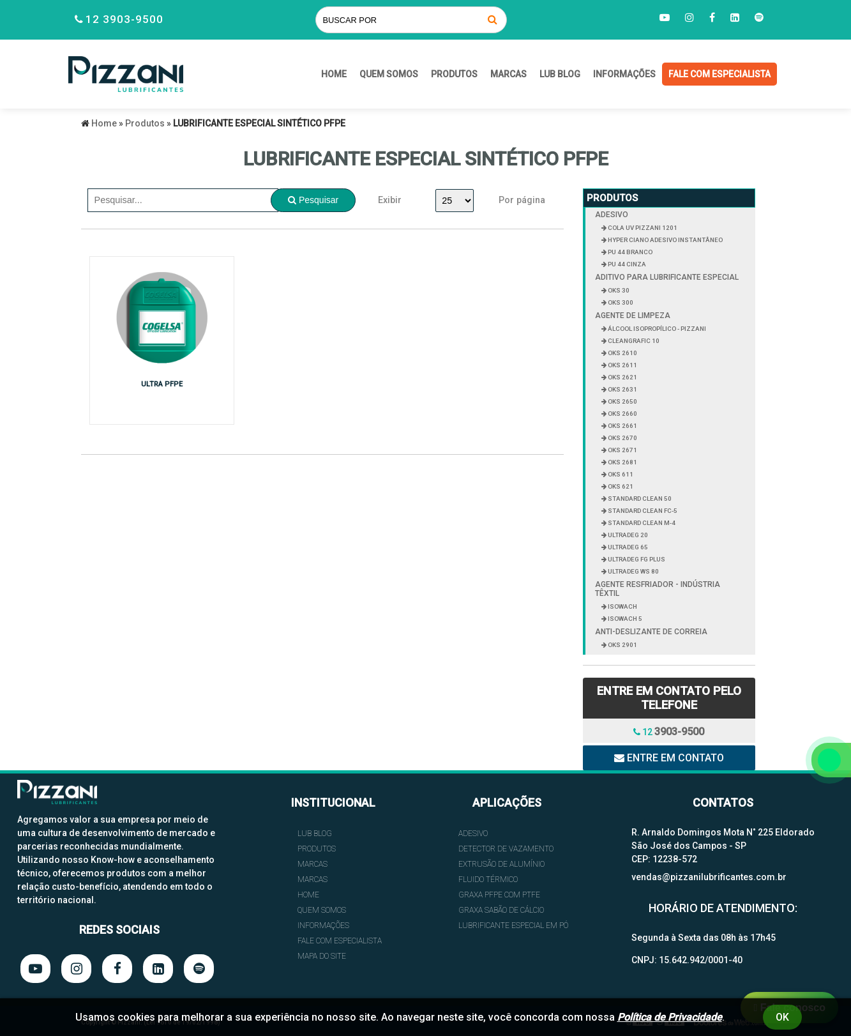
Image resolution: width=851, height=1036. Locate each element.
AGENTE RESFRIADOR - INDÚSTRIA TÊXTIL (657, 589)
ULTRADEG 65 (627, 547)
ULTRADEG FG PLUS (635, 559)
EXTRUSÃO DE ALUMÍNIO (501, 864)
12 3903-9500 (124, 19)
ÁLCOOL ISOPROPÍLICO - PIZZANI (656, 328)
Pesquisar (313, 200)
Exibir (390, 200)
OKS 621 (619, 486)
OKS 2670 (621, 437)
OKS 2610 (621, 352)
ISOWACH (621, 606)
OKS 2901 (621, 644)
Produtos (454, 74)
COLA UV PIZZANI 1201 (641, 227)
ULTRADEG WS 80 (632, 571)
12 (668, 732)
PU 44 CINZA (626, 264)
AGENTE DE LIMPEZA (632, 315)
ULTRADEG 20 (627, 534)
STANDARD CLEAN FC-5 (641, 510)
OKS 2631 (621, 389)
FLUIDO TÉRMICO (488, 879)
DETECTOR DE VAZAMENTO (506, 848)
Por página (522, 200)
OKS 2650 (621, 401)
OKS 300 (619, 302)
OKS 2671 (621, 449)
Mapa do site (321, 956)
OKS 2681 (621, 462)
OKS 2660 (621, 413)
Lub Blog (559, 74)
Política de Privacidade (669, 1017)
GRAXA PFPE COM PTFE (499, 894)
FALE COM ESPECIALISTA (719, 74)
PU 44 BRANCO (629, 251)
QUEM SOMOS (388, 74)
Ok (782, 1017)
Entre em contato (669, 758)
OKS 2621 (621, 377)
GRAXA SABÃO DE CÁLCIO (501, 910)
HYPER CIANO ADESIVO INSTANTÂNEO (664, 239)
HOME (334, 74)
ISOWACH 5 (624, 618)
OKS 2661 (621, 425)
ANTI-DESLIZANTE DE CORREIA (651, 631)
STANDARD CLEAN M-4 (640, 522)
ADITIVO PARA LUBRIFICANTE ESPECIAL (667, 277)
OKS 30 (617, 290)
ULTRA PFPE (159, 384)
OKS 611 (619, 474)
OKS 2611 (621, 365)
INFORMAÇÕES (624, 74)
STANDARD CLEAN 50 (639, 498)
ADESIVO (611, 214)
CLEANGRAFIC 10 (632, 340)
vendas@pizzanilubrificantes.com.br (709, 877)
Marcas (508, 74)
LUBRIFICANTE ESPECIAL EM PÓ (513, 925)
